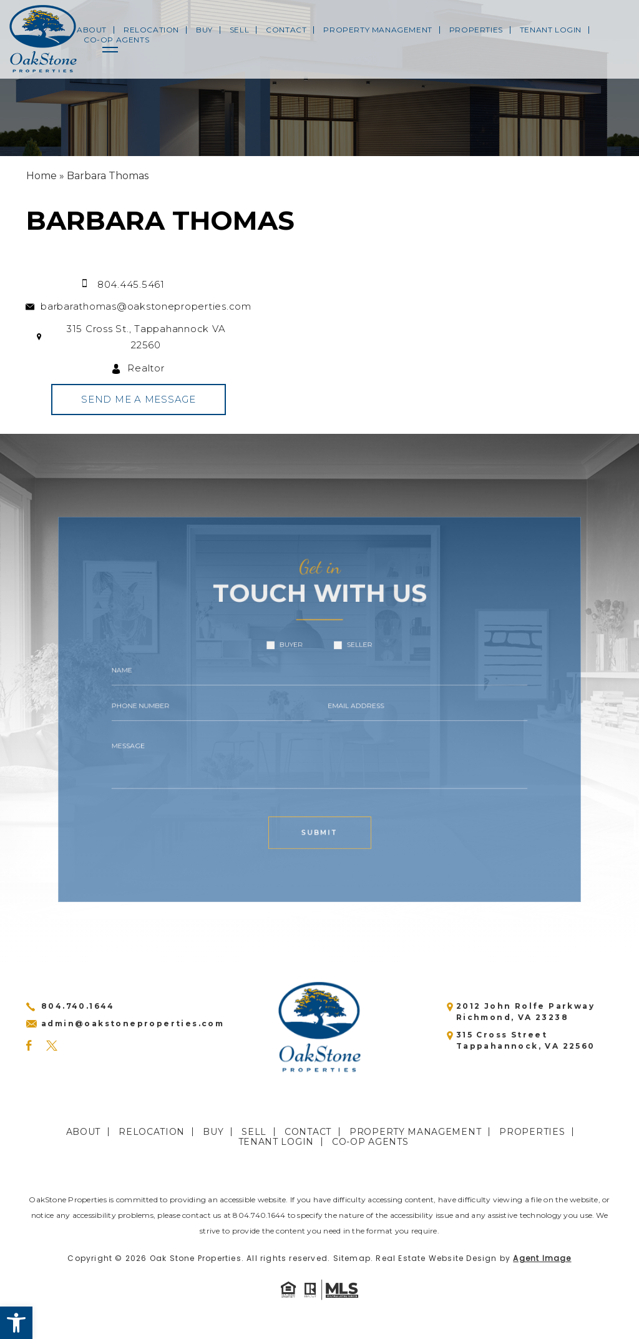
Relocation (151, 30)
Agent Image (542, 1258)
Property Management (377, 30)
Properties (476, 30)
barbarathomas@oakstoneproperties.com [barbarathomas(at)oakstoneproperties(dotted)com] (137, 306)
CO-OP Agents (116, 40)
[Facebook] (28, 1046)
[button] (16, 1323)
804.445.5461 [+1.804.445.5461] (122, 284)
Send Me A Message (129, 399)
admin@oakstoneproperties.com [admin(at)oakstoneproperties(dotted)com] (132, 1023)
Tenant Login (551, 30)
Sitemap (352, 1258)
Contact (286, 30)
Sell (239, 30)
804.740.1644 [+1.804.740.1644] (78, 1006)
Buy (204, 30)
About (92, 30)
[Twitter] (51, 1046)
